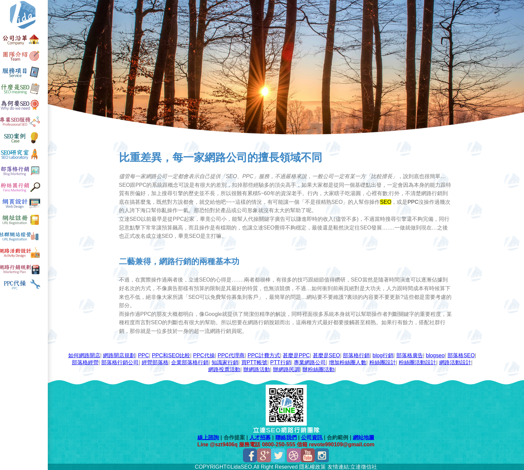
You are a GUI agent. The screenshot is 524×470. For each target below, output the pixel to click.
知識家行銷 (226, 362)
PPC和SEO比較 (172, 355)
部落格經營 (86, 362)
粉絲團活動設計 (418, 362)
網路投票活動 (226, 369)
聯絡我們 (287, 437)
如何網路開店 (86, 355)
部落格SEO (462, 355)
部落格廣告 (410, 355)
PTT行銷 (281, 362)
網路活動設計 (456, 362)
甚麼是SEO (328, 355)
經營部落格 (156, 362)
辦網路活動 (258, 369)
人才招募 (261, 437)
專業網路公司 (311, 362)
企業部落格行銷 (191, 362)
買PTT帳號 (255, 362)
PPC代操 (205, 355)
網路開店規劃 (120, 355)
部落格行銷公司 (121, 362)
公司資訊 (312, 437)
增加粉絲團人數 (349, 362)
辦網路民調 (287, 369)
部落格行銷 (357, 355)
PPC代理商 (232, 355)
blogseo (436, 355)
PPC (144, 355)
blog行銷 (384, 355)
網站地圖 (364, 437)
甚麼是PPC (297, 355)
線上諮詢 (209, 437)
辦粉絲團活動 (320, 369)
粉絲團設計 (383, 362)
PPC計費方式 (265, 355)
